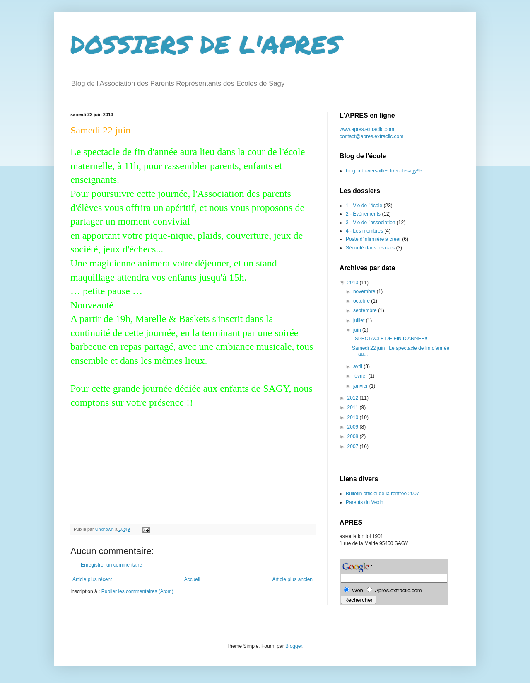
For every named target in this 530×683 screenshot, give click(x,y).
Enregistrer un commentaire (111, 565)
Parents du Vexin (364, 502)
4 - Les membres (364, 231)
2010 (353, 417)
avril (358, 366)
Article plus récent (92, 579)
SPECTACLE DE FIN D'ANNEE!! (389, 339)
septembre (365, 310)
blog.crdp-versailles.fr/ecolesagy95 (384, 171)
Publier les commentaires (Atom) (137, 591)
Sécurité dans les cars (370, 248)
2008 (353, 436)
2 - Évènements (363, 214)
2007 (353, 446)
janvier (361, 386)
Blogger (293, 646)
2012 (353, 398)
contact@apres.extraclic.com (371, 136)
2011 (353, 407)
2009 (353, 427)
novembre (365, 291)
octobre (362, 301)
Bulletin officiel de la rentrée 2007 (382, 494)
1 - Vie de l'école (364, 205)
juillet (359, 320)
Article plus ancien (292, 579)
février (361, 376)
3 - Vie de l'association (370, 222)
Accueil (192, 579)
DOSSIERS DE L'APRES (205, 44)
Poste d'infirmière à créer (373, 239)
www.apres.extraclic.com (367, 129)
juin (357, 330)
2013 (353, 283)
